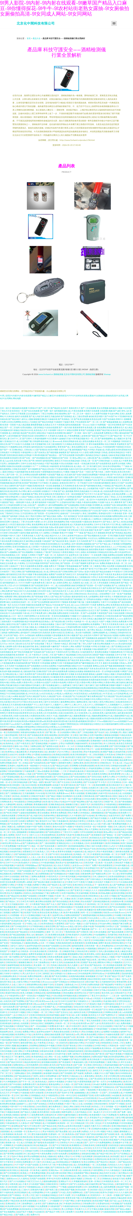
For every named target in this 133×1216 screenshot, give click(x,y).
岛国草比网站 (87, 934)
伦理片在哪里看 (13, 569)
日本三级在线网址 (18, 948)
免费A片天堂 (53, 1090)
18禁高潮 (13, 1184)
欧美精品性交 (119, 452)
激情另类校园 (41, 1067)
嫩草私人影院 (25, 1056)
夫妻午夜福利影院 (84, 1201)
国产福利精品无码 (23, 854)
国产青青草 (14, 1043)
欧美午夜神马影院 (86, 970)
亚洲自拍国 (39, 1137)
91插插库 (58, 422)
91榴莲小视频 (69, 472)
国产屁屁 (92, 436)
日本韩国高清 (124, 799)
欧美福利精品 (38, 1056)
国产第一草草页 (118, 1137)
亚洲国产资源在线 (123, 937)
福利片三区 (124, 1189)
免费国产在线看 (55, 574)
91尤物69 (101, 527)
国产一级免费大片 (40, 505)
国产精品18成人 (7, 1214)
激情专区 (36, 1054)
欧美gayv (99, 447)
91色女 (74, 1023)
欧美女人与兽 (34, 1101)
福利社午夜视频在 (57, 1081)
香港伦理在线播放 (25, 840)
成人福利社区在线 (78, 1012)
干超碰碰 (15, 879)
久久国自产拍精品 (26, 497)
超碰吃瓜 (4, 524)
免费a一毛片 (62, 516)
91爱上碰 (106, 824)
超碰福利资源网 (75, 1187)
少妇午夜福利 (6, 1090)
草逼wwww (60, 627)
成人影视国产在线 (108, 505)
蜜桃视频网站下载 (70, 860)
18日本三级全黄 (15, 643)
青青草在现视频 (65, 851)
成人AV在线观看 (77, 657)
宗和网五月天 (74, 519)
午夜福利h (42, 868)
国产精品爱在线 (124, 896)
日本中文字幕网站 (21, 1109)
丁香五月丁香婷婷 (52, 643)
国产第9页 (89, 569)
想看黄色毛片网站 (8, 990)
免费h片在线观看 (50, 760)
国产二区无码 (110, 649)
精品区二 (114, 1162)
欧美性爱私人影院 (93, 954)
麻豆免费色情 (55, 1106)
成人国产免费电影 (118, 885)
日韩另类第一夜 (92, 946)
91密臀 (51, 1026)
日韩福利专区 (123, 632)
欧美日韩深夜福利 (78, 754)
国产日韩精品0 (61, 982)
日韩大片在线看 (25, 499)
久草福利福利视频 (110, 1065)
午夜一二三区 (126, 840)
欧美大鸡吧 (50, 627)
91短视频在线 (21, 666)
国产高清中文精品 (82, 760)
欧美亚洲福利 (21, 1192)
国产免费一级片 (47, 411)
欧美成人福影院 (41, 1170)
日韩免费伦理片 (89, 1203)
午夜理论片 (37, 655)
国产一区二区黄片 (114, 560)
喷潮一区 (126, 560)
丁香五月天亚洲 (107, 624)
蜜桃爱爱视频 (36, 424)
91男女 (25, 461)
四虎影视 (36, 485)
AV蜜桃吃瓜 (99, 616)
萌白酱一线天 (6, 605)
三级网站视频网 (98, 632)
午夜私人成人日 (33, 923)
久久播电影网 (9, 804)
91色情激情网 (109, 447)
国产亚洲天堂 (77, 890)
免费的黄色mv (19, 1065)
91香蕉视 (61, 424)
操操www (71, 973)
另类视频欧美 (25, 585)
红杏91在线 (70, 1128)
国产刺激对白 (111, 668)
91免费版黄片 (113, 1115)
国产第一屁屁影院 (42, 1117)
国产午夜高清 (106, 574)
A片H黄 (31, 1040)
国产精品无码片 (103, 1137)
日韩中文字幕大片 (125, 788)
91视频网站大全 (62, 890)
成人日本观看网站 (15, 1140)
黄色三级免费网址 (90, 513)
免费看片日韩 (56, 663)
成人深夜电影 (14, 433)
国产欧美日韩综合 (72, 738)
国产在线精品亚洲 (36, 735)
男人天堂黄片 (6, 796)
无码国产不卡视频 (116, 1104)
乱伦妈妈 (125, 1159)
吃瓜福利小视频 (61, 477)
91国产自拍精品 (39, 1104)
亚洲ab (79, 488)
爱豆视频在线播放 (19, 954)
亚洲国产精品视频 (66, 790)
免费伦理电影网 (35, 976)
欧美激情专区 (102, 907)
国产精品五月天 (90, 533)
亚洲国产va (125, 779)
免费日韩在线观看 (11, 1137)
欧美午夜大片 (36, 1048)
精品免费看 (121, 494)
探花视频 (62, 954)
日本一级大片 (6, 408)
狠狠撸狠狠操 (124, 804)
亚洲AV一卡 (88, 555)
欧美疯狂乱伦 (96, 837)
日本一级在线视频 (73, 494)
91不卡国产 (20, 1164)
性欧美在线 (124, 934)
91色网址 (19, 1145)
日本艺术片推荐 (27, 901)
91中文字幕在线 (33, 477)
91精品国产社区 (35, 599)
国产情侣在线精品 (61, 901)
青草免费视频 (27, 757)
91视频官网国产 (112, 549)
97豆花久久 (56, 1087)
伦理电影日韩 (48, 898)
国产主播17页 (6, 807)
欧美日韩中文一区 (72, 483)
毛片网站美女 (74, 652)
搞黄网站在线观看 (115, 555)
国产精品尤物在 (50, 516)
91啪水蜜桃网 (98, 649)
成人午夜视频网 (49, 1123)
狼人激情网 (7, 646)
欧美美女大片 (95, 1015)
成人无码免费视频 (82, 1164)
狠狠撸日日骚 (72, 804)
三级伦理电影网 (10, 735)
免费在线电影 (94, 984)
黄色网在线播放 (101, 652)
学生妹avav (79, 535)
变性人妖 (125, 411)
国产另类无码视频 (118, 746)
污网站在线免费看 (101, 746)
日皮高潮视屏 (87, 1156)
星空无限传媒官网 (56, 729)
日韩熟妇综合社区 (77, 982)
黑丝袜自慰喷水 (81, 610)
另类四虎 (125, 441)
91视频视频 (91, 948)
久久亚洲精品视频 (32, 915)
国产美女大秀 (32, 1001)
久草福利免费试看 (73, 627)
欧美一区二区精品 (21, 763)
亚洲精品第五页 (19, 541)
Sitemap (107, 374)
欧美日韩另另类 (102, 765)
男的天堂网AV (36, 516)
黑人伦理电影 (112, 1037)
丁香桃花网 (37, 1098)
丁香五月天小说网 (70, 832)
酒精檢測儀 (58, 374)
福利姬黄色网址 (90, 497)
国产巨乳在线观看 (67, 455)
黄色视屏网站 (37, 524)
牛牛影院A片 (117, 571)
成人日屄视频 (27, 1142)
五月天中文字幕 (100, 1148)
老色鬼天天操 (118, 1178)
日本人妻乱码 (119, 826)
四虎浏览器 (114, 1145)
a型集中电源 (88, 926)
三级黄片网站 (112, 1062)
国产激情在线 (68, 1034)
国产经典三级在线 (83, 1084)
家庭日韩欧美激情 (123, 1020)
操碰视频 (56, 485)
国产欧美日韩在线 (119, 530)
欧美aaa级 (55, 1117)
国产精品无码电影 (46, 422)
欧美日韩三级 (41, 970)
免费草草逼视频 (36, 954)
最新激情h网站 (24, 596)
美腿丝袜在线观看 (34, 605)
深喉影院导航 (69, 951)
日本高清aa (88, 885)
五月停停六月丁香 (48, 1164)
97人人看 (33, 660)
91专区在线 (84, 530)
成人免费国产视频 (66, 1056)
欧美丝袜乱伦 (103, 1206)
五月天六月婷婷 (22, 959)
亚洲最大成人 (83, 1079)
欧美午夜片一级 (64, 799)
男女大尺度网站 (92, 829)
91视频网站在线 (15, 447)
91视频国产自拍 (90, 480)
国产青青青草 (34, 663)
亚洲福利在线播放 (100, 1128)
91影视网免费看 (113, 973)
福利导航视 (122, 1048)
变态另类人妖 (107, 993)
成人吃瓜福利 (66, 474)
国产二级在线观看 (47, 843)
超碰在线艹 (65, 513)
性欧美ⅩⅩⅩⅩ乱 (27, 430)
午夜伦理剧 (102, 1090)
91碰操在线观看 (113, 1034)
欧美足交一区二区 (102, 441)
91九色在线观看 (15, 613)
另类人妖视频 (18, 580)
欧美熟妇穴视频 (31, 580)
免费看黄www (63, 793)
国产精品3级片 (14, 419)
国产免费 (64, 1020)
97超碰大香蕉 (68, 422)
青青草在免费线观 (59, 812)
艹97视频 (62, 1187)
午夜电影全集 (104, 474)
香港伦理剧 (119, 491)
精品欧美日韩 (30, 1145)
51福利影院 (122, 641)
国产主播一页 (80, 1065)
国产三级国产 (105, 530)
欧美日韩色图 (13, 785)
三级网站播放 (19, 1073)
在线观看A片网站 (68, 732)
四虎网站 (34, 1045)
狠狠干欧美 (94, 530)
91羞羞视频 (25, 494)
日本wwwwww (47, 982)
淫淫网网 (96, 505)
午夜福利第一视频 (104, 826)
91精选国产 (47, 541)
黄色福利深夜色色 (102, 1156)
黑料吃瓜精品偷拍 (81, 491)
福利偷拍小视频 (115, 408)
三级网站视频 (40, 824)
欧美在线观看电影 (117, 876)
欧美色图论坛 (57, 472)
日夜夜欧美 (15, 508)
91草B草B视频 (38, 455)
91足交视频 (114, 1128)
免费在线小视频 (47, 477)
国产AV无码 (115, 474)
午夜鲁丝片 (60, 968)
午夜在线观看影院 (105, 865)
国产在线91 (103, 510)
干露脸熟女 (100, 657)
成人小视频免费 (12, 979)
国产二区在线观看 (88, 408)
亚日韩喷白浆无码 (48, 1065)
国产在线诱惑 (108, 618)
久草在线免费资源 (47, 835)
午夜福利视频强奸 (15, 771)
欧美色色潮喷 (91, 1034)
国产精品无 (120, 749)
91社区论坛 (93, 538)
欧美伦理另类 (99, 668)
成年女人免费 (78, 1090)
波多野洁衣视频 (118, 463)
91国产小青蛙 (105, 488)
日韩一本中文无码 (68, 1095)
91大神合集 (95, 491)
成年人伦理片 (63, 638)
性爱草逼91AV (93, 563)
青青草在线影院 (62, 998)
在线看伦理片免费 (69, 970)
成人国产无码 (65, 885)
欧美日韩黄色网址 (35, 790)
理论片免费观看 (67, 743)
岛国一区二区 (50, 555)
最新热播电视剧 (50, 1181)
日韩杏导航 (87, 1167)
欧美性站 (77, 1203)
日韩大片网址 (108, 1020)
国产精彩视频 (52, 452)
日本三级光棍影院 (54, 444)
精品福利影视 (65, 868)
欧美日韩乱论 (13, 1170)
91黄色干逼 (71, 1081)
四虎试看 (17, 461)
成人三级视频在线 (82, 577)
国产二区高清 (118, 607)
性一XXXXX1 (32, 1148)
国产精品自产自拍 (88, 849)
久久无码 (24, 649)
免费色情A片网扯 (91, 957)
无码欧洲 (21, 815)
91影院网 (42, 957)
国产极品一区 (95, 860)
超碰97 (67, 957)
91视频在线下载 (50, 1070)
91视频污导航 (108, 599)
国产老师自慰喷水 (53, 832)
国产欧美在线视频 (81, 419)
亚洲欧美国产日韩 (44, 671)
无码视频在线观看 (64, 1098)
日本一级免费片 (115, 948)
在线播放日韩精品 (49, 1195)
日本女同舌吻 (89, 790)
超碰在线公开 (88, 616)
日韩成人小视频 (108, 957)
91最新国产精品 (7, 502)
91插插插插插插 (109, 1212)
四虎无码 (64, 1043)
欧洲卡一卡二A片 (67, 746)
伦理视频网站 (126, 544)
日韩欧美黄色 (47, 1101)
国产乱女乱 (66, 605)
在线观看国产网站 (81, 1173)
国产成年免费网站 (119, 488)
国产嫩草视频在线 (86, 663)
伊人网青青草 (116, 502)
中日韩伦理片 (76, 1026)
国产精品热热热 (46, 865)
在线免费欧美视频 (104, 427)
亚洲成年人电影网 (15, 765)
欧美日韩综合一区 (108, 1048)
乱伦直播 (78, 796)
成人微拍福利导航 (28, 671)
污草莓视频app (31, 865)
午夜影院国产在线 (104, 613)
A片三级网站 (44, 533)
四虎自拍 (5, 998)
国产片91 (40, 508)
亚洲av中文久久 (34, 1131)
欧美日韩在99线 (83, 749)
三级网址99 (64, 1184)
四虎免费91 (80, 455)
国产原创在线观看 (95, 1134)
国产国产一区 (6, 449)
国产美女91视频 (11, 660)
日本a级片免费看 (99, 1084)
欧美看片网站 (66, 1173)
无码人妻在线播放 (106, 951)
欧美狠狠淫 (97, 835)
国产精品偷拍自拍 (23, 1076)
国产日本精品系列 (19, 926)
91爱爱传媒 (77, 799)
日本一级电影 (22, 555)
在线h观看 (55, 1112)
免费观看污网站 (11, 596)
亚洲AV (105, 1167)
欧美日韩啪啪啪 (113, 843)
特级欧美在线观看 (14, 466)
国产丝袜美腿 (119, 729)
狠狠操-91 (123, 549)
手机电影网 (99, 926)
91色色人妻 (29, 502)
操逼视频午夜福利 (51, 1073)
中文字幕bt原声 (101, 569)
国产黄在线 (71, 1045)
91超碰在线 (78, 851)
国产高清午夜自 (18, 1148)
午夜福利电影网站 (49, 1140)
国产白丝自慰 (34, 779)
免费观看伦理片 (30, 1084)
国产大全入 (52, 904)
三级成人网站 (68, 1106)
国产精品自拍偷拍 (103, 571)
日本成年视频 (120, 865)
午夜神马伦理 (62, 652)
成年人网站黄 (125, 1037)
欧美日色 (117, 1018)
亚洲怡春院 (10, 1203)
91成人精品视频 (23, 424)
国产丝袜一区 (66, 458)
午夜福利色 (90, 1137)
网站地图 (17, 398)
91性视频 (115, 1203)
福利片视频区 (77, 1178)
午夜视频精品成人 (34, 1187)
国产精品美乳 (117, 485)
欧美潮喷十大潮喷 (116, 1148)
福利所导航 (99, 641)
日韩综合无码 (72, 779)
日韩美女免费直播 (118, 621)
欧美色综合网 (95, 419)
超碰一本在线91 (56, 1079)
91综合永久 (46, 765)
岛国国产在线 (87, 627)
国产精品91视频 (9, 618)
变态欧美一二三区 (38, 879)
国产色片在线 (61, 921)
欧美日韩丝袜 (21, 779)
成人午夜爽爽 (126, 1092)
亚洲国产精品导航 (102, 430)
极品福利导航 (28, 646)
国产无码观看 (66, 1073)
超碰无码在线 (48, 599)
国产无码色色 (54, 552)
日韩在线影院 (104, 898)
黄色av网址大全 (79, 458)
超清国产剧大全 (19, 477)
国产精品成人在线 (108, 494)
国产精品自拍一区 (98, 965)
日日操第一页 (42, 480)
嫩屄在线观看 (115, 857)
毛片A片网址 (64, 752)
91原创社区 (45, 546)
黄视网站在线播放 (80, 510)
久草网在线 (44, 466)
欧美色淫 (114, 430)
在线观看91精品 (125, 668)
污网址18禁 (110, 660)
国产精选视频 (13, 829)
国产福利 (37, 1142)
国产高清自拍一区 (48, 607)
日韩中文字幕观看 (18, 413)
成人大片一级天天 (16, 616)
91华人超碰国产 (52, 1192)
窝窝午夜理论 (105, 596)
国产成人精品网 (20, 1159)
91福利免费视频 (64, 666)
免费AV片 (34, 1214)
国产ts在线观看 (89, 613)
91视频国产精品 (44, 995)
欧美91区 (44, 860)
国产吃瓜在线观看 (117, 907)
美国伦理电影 (38, 788)
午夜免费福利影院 (68, 1048)
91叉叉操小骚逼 (27, 627)
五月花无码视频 (33, 563)
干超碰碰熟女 (68, 774)
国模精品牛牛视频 (47, 1045)
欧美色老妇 (10, 932)
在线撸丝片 (46, 491)
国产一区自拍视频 (38, 1026)
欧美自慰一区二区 (23, 1134)
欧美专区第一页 (7, 1095)
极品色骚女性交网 (110, 954)
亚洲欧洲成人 (18, 449)
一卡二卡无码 (83, 937)
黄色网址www (40, 1029)
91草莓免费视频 (31, 1051)
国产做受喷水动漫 (50, 746)
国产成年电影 (22, 1007)
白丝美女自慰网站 (49, 666)
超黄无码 (128, 618)
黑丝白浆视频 (44, 738)
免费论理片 (55, 893)
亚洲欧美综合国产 (83, 835)
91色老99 (69, 835)
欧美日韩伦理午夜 (31, 657)
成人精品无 (93, 621)
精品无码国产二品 (8, 1015)
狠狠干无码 (48, 984)
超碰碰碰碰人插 (82, 1092)
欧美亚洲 (127, 1095)
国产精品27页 (114, 976)
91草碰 (54, 491)
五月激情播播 (28, 793)
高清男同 (28, 674)
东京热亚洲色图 (81, 674)
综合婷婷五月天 (115, 990)
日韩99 (61, 779)
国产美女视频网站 (26, 552)
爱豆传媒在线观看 (40, 1134)
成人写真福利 (75, 524)
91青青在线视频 (16, 1067)
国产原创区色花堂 (26, 436)
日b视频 (84, 519)
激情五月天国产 (118, 483)
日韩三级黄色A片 (59, 497)
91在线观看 (87, 666)
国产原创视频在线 (40, 458)
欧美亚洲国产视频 (101, 1201)
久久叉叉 (8, 580)
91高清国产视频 (37, 1184)
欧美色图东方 (36, 768)
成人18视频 (39, 627)
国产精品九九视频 (29, 1112)
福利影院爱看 (78, 946)
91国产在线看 (32, 1164)
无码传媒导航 (82, 574)
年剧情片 (43, 940)
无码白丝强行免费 (36, 618)
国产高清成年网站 (28, 957)
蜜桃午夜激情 (112, 527)
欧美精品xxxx (61, 910)
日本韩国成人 (85, 812)
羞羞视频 (5, 1131)
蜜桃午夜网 (25, 569)
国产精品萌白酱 (58, 621)
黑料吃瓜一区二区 (21, 1020)
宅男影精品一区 (73, 968)
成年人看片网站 (31, 1018)
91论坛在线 (93, 918)
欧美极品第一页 (44, 1145)
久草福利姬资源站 (36, 752)
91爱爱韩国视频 (85, 1081)
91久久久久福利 (122, 1192)
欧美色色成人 (42, 1081)
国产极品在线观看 (116, 932)
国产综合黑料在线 (109, 868)
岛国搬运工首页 (70, 558)
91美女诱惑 (57, 995)
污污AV (29, 1117)
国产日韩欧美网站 (66, 571)
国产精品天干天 (103, 436)
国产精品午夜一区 (118, 436)
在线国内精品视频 (77, 976)
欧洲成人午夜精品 (103, 485)
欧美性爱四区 (44, 1112)
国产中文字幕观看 (112, 1120)
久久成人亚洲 (73, 591)
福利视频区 (55, 837)
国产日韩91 (27, 438)
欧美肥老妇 (115, 605)
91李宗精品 (69, 610)
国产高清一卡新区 (83, 472)
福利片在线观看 (21, 416)
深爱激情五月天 (29, 851)
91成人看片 (46, 915)
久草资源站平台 (95, 1117)
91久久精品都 (77, 1142)
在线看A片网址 (25, 754)
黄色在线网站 (102, 799)
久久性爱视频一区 (15, 915)
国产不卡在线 (14, 444)
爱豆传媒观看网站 (96, 444)
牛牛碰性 (15, 1092)
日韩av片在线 (82, 1140)
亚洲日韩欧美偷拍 (119, 1126)
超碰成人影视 (58, 483)
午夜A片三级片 (14, 535)
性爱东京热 (21, 519)
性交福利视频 (83, 893)
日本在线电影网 (84, 973)
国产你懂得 (125, 987)
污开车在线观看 (86, 832)
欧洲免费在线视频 (8, 1104)
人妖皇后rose (77, 865)
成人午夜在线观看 (76, 411)
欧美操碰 (77, 630)
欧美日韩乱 (55, 563)
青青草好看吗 (118, 943)
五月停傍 (83, 984)
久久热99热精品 (80, 1112)
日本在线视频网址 (47, 1151)
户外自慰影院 (80, 422)
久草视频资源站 (117, 458)
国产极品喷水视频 (111, 837)
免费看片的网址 (73, 840)
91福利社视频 (24, 533)
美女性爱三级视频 (25, 810)
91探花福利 (5, 954)
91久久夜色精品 (112, 1170)
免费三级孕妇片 (74, 1054)
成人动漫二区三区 (88, 582)
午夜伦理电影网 (11, 497)
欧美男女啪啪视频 (29, 1201)
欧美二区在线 (15, 1031)
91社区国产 (128, 408)
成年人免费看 (89, 921)
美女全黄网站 (89, 1162)
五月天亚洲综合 (115, 782)
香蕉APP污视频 (66, 533)
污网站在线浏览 (31, 740)
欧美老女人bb (30, 480)
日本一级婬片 (85, 413)
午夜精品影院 (126, 1128)
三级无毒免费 (114, 610)
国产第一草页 (23, 760)
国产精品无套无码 (120, 588)
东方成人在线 (26, 505)
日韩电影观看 (6, 1065)
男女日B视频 (87, 1031)
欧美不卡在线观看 (59, 1040)
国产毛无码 (88, 757)
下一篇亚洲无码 (101, 885)
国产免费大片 (60, 655)
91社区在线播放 (67, 749)
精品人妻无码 (75, 926)
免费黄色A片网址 (111, 433)
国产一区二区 (73, 413)
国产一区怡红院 (28, 995)
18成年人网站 (24, 488)
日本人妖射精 (68, 535)
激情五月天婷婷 (68, 1117)
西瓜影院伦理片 (109, 1023)
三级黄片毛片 (85, 804)
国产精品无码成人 (107, 1184)
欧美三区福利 (78, 898)
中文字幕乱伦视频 (96, 1209)
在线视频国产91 (119, 790)
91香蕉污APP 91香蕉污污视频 (79, 882)
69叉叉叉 (98, 663)
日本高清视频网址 (37, 932)
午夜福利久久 (83, 1001)
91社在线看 (31, 610)
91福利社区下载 (8, 1198)
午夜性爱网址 (98, 1170)
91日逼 (78, 649)
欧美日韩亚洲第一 (116, 929)
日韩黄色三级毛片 (95, 821)
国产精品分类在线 (46, 469)
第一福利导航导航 (125, 995)
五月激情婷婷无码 (51, 749)
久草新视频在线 (81, 549)
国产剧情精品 (66, 416)
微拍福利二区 (42, 934)
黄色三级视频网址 (47, 1023)
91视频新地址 (69, 649)
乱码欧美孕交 (54, 513)
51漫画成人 (15, 521)
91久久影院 (84, 452)
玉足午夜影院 (48, 871)
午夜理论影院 (49, 768)
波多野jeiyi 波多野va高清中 (63, 990)
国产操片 (24, 1126)
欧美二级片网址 (88, 630)
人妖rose (66, 979)
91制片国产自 (119, 1026)
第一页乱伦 (105, 871)
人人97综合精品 (120, 546)
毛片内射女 (28, 594)
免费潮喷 (42, 474)
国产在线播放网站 (72, 505)
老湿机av (9, 1120)
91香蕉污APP (34, 607)
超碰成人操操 (107, 455)
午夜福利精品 (111, 804)
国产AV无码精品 (10, 788)
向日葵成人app (49, 1162)
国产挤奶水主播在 (66, 904)
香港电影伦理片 (105, 513)
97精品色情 (14, 1201)
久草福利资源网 (13, 505)
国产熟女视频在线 (92, 535)
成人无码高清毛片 (23, 538)
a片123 (15, 585)
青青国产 (113, 799)
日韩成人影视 (107, 452)
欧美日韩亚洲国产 (112, 1140)
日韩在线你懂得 (100, 1104)
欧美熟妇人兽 (57, 912)
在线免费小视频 (100, 555)
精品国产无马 (101, 1009)
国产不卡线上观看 (17, 749)
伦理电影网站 (55, 860)
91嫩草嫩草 (99, 738)
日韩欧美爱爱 (95, 508)
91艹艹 (36, 466)
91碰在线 (51, 433)
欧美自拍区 (27, 1059)
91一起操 (95, 749)
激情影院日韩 (51, 618)
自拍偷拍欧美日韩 (72, 962)
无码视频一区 (111, 1106)
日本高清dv (109, 754)
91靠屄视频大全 (72, 849)
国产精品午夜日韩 (104, 1153)
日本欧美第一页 (76, 613)
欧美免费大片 (124, 812)
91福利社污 (16, 973)
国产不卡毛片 (101, 782)
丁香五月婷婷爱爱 (93, 1020)
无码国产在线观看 (38, 1178)
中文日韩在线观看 (21, 768)
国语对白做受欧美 (104, 970)
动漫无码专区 (115, 815)
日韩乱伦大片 (23, 1015)
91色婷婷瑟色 (102, 499)
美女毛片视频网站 (15, 893)
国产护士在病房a (77, 1184)
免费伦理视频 (6, 763)
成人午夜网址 (20, 563)
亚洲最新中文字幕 (57, 757)
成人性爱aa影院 (109, 449)
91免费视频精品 (60, 660)
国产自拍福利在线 (38, 763)
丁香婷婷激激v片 (16, 943)
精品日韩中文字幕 (40, 1198)
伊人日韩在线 (110, 743)
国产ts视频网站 (11, 552)
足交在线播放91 (33, 413)
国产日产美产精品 (100, 544)
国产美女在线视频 (105, 480)
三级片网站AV (123, 1173)
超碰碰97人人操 (24, 1104)
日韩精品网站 (54, 970)
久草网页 (32, 555)
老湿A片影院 (89, 571)
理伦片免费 (73, 812)
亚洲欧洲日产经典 (34, 890)
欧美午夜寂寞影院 (51, 524)
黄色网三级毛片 (41, 641)
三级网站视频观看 (45, 829)
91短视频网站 (84, 624)
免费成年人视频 (92, 1073)
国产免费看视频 (29, 571)
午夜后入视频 (112, 1131)
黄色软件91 (98, 521)
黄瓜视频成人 (18, 530)
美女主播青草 (10, 485)
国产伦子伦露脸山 (43, 1128)
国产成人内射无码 (36, 416)
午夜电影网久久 (27, 452)
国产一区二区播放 (63, 898)
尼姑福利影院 (127, 973)
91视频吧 (122, 1106)
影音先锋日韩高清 (112, 1079)
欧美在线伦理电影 (15, 740)
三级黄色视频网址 (92, 602)
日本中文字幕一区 (122, 655)
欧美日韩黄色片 (43, 610)
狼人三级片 (19, 674)
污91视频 (27, 885)
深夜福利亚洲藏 (88, 1153)
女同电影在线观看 (112, 671)
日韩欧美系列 (51, 1184)
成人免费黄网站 (101, 1109)
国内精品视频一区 (63, 829)
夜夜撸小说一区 (12, 1142)
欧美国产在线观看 (51, 946)
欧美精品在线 (68, 810)
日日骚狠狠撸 (96, 912)
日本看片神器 (100, 1045)
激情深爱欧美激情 (96, 549)
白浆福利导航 (120, 752)
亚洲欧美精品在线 (57, 804)
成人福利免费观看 (108, 1187)
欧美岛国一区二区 (119, 563)
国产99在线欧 (15, 1084)
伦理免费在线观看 (86, 765)
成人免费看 (127, 1018)
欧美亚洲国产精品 (83, 959)
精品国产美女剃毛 (28, 433)
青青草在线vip (98, 973)
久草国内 (111, 1045)
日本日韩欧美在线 (14, 641)
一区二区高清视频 (99, 1164)
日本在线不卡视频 (102, 882)
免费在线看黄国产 (73, 915)
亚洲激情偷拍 (119, 970)
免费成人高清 (32, 940)
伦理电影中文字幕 (115, 849)
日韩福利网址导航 (20, 599)
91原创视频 (56, 635)
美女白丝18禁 (114, 627)
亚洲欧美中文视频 (66, 674)
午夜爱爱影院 (101, 1067)
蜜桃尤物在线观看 (53, 1034)
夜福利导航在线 (12, 993)
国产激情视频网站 (105, 438)
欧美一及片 (15, 638)
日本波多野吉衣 (124, 552)
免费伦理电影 (124, 527)
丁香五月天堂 (6, 411)
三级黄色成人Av (70, 984)
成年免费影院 (39, 1120)
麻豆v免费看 (9, 835)
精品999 (95, 871)
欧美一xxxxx (89, 447)
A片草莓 (76, 1156)
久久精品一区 (68, 1084)
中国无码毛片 (53, 876)
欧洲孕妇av (10, 752)
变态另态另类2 (57, 610)
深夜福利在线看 (47, 1051)
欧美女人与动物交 (30, 422)
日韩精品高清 (103, 552)
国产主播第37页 (23, 624)
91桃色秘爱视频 (65, 1007)
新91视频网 (33, 469)
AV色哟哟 (107, 541)
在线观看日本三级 (22, 1153)
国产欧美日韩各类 (65, 1065)
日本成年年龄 (60, 1054)
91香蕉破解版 (113, 1007)
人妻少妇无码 (119, 821)
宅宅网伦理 (29, 970)
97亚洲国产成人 (50, 1007)
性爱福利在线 (104, 1203)
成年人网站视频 (50, 613)
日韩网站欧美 (6, 801)
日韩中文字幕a (100, 990)
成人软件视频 (60, 530)
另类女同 (47, 818)
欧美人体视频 (27, 993)
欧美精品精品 (63, 1162)
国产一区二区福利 (12, 427)
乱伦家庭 (60, 436)
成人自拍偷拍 (47, 1054)
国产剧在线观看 (69, 818)
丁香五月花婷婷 (31, 887)
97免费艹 (40, 555)
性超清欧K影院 (110, 1001)
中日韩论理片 (36, 1126)
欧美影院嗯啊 (100, 785)
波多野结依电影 (125, 430)
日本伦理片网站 (122, 946)
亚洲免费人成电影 (25, 882)
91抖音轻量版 (126, 1123)
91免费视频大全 (83, 1195)
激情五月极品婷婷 (52, 416)
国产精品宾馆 (13, 896)
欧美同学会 (39, 1034)
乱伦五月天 (5, 1092)
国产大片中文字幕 (28, 508)
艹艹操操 (125, 466)
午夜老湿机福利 (92, 771)
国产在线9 (77, 474)
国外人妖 (11, 760)
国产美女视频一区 (36, 1159)
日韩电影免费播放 (84, 746)
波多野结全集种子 (45, 1031)
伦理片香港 (17, 646)
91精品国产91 (53, 502)
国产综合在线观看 (32, 411)
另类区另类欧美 (41, 544)
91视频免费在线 (116, 652)
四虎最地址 (124, 1070)
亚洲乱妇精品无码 (28, 1009)
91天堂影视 (43, 638)
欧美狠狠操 (8, 1134)
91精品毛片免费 (111, 1070)
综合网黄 (111, 566)
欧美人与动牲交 (90, 1176)
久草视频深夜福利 (119, 596)
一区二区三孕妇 (46, 1012)
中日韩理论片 (123, 776)
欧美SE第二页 (17, 594)
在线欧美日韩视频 (118, 1029)
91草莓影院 (15, 452)
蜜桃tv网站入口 (23, 549)
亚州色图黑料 (33, 1065)
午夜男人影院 (38, 1076)
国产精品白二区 (12, 901)
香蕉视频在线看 (41, 804)
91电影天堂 (56, 979)
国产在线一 (27, 458)
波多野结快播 (23, 818)
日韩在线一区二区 (92, 1178)
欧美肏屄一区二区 (26, 602)
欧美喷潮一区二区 (23, 655)
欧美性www (44, 1001)
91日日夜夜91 (53, 438)
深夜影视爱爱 (102, 1145)
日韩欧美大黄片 (83, 1120)
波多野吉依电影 (90, 469)
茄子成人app (115, 1201)
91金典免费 (35, 582)
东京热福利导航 (96, 743)
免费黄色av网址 (103, 605)
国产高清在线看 (48, 846)
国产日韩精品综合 (61, 776)
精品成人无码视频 (103, 630)
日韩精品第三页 (82, 1123)
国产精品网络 (34, 649)
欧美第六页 (96, 1189)
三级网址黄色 (78, 763)
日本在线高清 (83, 824)
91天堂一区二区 (93, 607)
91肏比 (123, 627)
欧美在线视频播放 (62, 616)
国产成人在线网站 (102, 458)
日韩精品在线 (40, 993)
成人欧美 (116, 1101)
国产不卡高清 (20, 527)
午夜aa (88, 998)
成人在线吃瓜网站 (60, 582)
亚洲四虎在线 (88, 1054)
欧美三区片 (110, 904)
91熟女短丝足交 (105, 1018)
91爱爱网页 (60, 923)
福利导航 (34, 533)
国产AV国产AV (110, 416)
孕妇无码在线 (46, 649)
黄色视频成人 (119, 757)
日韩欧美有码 (89, 1145)
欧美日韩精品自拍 (112, 1151)
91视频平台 (14, 951)
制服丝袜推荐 (81, 743)
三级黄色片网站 (99, 566)
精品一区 (36, 846)
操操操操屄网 (6, 898)
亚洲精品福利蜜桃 (36, 832)
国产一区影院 (82, 788)
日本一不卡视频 (47, 943)
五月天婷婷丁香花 (110, 1189)
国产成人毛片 (85, 987)
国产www (53, 638)
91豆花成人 (19, 588)
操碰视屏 (62, 452)
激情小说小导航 (21, 746)
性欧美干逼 (18, 1128)
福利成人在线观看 (21, 1023)
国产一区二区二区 (94, 422)
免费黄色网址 (14, 632)
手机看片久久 (81, 1209)
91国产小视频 (105, 621)
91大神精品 (67, 444)
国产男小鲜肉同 (35, 461)
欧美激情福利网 (21, 663)
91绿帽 (97, 757)
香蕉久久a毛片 (109, 846)
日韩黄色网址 (58, 580)
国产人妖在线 (127, 1034)
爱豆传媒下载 (75, 643)
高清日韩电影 (75, 638)
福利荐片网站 (11, 1101)
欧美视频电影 (53, 668)
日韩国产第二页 (110, 801)
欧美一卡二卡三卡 (123, 1181)
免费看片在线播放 (111, 1031)
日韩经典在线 (89, 796)
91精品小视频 (109, 674)
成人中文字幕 (44, 979)
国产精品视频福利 (52, 774)
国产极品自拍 (106, 635)
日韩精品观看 (126, 499)
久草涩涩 (12, 524)
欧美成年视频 (6, 671)
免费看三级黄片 (78, 1101)
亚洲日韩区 (77, 885)
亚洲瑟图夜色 (74, 1153)
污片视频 (94, 1087)
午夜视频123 (125, 569)
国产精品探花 (22, 932)
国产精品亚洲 (58, 541)
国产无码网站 (102, 610)
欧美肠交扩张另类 (76, 516)
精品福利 (82, 607)
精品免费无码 (126, 760)
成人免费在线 (124, 524)
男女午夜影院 (49, 1131)
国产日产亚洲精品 (82, 477)
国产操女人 (108, 521)
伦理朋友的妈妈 (84, 558)
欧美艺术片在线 (35, 1070)
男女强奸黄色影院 (28, 829)
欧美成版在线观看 (17, 937)
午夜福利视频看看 (64, 1151)
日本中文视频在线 (86, 591)
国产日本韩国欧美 (11, 1173)
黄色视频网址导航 (61, 521)
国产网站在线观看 (49, 779)
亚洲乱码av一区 (56, 1170)
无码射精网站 (12, 488)
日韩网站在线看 (111, 1012)
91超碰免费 (29, 771)
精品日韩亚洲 (94, 979)
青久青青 (34, 624)
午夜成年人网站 (68, 646)
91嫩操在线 (79, 948)
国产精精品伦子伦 (32, 968)
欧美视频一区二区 (110, 854)
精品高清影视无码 (32, 1062)
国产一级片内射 (65, 427)
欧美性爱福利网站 (117, 1056)
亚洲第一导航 (47, 921)
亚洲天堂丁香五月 (119, 541)
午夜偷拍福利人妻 (80, 1062)
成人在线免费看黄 (63, 585)
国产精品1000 (16, 591)
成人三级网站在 (95, 519)
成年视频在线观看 (44, 776)
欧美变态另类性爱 (124, 743)
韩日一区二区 (91, 438)
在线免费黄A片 (40, 436)
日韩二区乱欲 (110, 788)
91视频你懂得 (59, 508)
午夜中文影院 (94, 993)
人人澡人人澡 (35, 857)
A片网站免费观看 (11, 1009)
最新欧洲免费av (32, 943)
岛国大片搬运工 (108, 979)
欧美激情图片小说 (98, 1115)
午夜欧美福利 (89, 857)
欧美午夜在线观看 (72, 912)
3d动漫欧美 (117, 1095)
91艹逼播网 (115, 1109)
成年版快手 (25, 632)
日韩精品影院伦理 (57, 1198)
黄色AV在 (57, 826)
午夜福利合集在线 (76, 771)
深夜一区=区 (5, 782)
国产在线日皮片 (49, 652)
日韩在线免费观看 (110, 1051)
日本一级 (115, 594)
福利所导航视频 (67, 569)
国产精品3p (47, 605)
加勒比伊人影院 (54, 810)
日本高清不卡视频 (17, 1012)
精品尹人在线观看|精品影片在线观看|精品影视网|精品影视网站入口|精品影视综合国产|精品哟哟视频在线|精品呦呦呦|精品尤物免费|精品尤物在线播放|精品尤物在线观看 (66, 688)
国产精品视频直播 (8, 907)
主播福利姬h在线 (109, 519)
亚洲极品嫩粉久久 (54, 1120)
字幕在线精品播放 (40, 574)
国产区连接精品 (92, 1040)
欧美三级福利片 (90, 1026)
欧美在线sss (78, 1148)
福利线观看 (77, 857)
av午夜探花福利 (121, 577)
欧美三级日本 (46, 582)
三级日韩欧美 (114, 569)
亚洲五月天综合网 (55, 929)
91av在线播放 (32, 527)
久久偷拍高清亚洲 (122, 538)
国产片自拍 (93, 510)
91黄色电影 (117, 513)
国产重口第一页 (53, 732)
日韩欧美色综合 (80, 594)
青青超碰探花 (82, 1070)
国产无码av (79, 571)
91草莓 (94, 646)
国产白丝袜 (124, 1065)
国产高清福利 (13, 824)
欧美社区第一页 (47, 616)
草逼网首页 (121, 444)
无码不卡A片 (21, 835)
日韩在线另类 (82, 951)
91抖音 (3, 849)
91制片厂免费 (90, 865)
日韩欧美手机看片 (38, 796)
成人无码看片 (34, 546)
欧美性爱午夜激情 (114, 738)
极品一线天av (122, 979)
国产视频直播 (84, 929)
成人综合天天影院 (62, 865)
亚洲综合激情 (105, 729)
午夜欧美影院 (7, 746)
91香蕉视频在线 (118, 898)
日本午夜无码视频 (68, 876)
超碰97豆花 (65, 1015)
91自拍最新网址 (50, 447)
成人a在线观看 (125, 1012)
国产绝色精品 (117, 533)
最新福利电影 (63, 815)
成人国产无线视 (79, 588)
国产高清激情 (64, 1062)
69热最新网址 (23, 618)
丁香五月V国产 (45, 580)
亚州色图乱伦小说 (52, 499)
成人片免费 (79, 569)
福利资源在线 (37, 447)
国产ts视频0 (67, 826)
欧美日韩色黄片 (95, 1059)
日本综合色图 (89, 799)
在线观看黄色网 (112, 657)
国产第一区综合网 (79, 918)
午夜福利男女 (14, 995)
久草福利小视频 (43, 1167)
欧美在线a (101, 849)
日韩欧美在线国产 (20, 469)
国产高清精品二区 (65, 419)
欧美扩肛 (25, 879)
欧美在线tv (125, 605)
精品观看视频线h (86, 1029)
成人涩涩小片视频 (108, 896)
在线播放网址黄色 (9, 976)
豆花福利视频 (70, 580)
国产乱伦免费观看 (42, 602)
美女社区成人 (93, 594)
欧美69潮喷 (53, 449)
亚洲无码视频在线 (20, 546)
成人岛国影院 (74, 582)
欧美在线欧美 (41, 951)
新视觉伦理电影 (77, 998)
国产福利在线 (72, 452)
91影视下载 (120, 1176)
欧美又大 (117, 480)
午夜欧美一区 (28, 849)
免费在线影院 (63, 613)
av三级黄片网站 (41, 757)
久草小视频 (100, 1131)
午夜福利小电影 (95, 1004)
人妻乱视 (90, 458)
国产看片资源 (97, 472)
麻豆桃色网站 (71, 668)
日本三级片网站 (22, 1095)
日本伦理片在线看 (17, 821)
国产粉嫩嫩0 (64, 1059)
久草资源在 (35, 569)
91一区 (85, 621)
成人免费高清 (97, 1120)
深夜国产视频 (98, 655)
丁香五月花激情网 (26, 566)
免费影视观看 (77, 480)
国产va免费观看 (67, 499)
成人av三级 (95, 824)
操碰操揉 (16, 671)
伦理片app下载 (65, 449)
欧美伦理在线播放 (76, 1040)
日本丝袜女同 (51, 1092)
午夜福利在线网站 (89, 502)
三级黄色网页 (68, 887)
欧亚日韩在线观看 (42, 837)
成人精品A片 (90, 851)
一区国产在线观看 (23, 871)
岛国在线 (23, 1101)
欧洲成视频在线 (123, 904)
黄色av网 (113, 552)
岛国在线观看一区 (86, 1009)
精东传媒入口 (46, 441)
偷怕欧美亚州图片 (96, 416)
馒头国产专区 (50, 782)
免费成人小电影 (25, 774)
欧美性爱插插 (122, 449)
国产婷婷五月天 (69, 574)
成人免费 (67, 546)
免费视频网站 (54, 630)
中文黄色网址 (108, 998)
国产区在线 (10, 1029)
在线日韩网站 (125, 879)
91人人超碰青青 (100, 627)
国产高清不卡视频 (24, 485)
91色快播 (97, 483)
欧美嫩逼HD (90, 910)
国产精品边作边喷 (60, 765)
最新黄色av (53, 641)
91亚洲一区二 (61, 896)
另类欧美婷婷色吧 (63, 943)
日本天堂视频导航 (38, 444)
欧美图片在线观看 (91, 411)
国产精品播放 (111, 812)
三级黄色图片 (6, 621)
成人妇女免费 (75, 1131)
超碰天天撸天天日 (93, 1126)
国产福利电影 (12, 516)
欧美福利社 (43, 1084)
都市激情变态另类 (14, 574)
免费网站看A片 (69, 937)
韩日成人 (74, 607)
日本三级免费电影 (25, 1203)
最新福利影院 (77, 596)
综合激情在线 (50, 790)
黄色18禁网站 (6, 546)
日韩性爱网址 (105, 558)
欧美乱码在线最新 (38, 807)
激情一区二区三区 (54, 932)
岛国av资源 (53, 527)
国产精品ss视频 (123, 1209)
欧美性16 (115, 508)
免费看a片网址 (28, 1031)
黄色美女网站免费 (55, 824)
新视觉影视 (64, 524)
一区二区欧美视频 (95, 754)
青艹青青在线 (27, 824)
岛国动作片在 (62, 555)
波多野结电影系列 (34, 946)
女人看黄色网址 (88, 1076)
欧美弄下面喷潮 (56, 1148)
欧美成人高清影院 (21, 796)
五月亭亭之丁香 (84, 1128)
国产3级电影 (22, 990)
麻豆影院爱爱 (48, 530)
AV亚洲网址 (114, 510)
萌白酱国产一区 (70, 433)
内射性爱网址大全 (32, 616)
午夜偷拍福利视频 (17, 940)
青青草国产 (45, 563)
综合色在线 (113, 793)
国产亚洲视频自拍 (58, 873)
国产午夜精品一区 (17, 1195)
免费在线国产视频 (100, 1056)
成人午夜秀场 (40, 1043)
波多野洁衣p (58, 915)
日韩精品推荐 (114, 582)
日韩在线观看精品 (8, 555)
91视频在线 (108, 1117)
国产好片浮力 (87, 494)
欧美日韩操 (75, 901)
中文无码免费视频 (111, 1123)
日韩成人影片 (24, 516)
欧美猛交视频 (119, 455)
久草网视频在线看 (38, 510)
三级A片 (58, 624)
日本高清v (18, 657)
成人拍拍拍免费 (107, 491)
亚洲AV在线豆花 (58, 632)
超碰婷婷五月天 (23, 1198)
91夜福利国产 (55, 1206)
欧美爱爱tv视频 (41, 566)
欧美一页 (100, 671)
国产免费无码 (108, 937)
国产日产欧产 (66, 879)
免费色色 (123, 1115)
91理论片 (94, 577)
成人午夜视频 (114, 544)
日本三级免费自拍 (42, 962)
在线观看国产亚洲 (85, 1095)
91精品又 (65, 643)
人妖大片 (34, 638)
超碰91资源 (64, 527)
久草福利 (51, 436)
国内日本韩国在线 (123, 1073)
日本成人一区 (53, 1043)
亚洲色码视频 (36, 818)
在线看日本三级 (96, 788)
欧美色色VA (48, 890)
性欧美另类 (29, 1067)
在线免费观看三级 (35, 948)
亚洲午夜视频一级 (38, 1020)
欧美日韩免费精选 (19, 987)
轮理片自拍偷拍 (83, 580)
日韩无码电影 (77, 1137)
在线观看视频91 (98, 843)
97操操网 (95, 1048)
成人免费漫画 (19, 826)
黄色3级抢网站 (60, 413)
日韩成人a (123, 663)
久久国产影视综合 (40, 449)
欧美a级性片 (24, 862)
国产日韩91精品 (93, 879)
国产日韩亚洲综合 (70, 624)
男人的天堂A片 (29, 973)
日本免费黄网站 (7, 1076)
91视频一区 (81, 1117)
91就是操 (119, 1040)
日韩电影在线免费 (118, 765)
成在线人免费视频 (25, 804)
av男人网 (79, 1034)
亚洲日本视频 (86, 505)
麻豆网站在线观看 (34, 541)
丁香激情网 (107, 757)
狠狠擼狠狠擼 (119, 666)
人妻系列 (125, 474)
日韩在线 (28, 449)
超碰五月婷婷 (58, 1128)
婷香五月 (83, 860)
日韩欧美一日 (96, 1092)
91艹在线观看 (9, 810)
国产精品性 (55, 408)
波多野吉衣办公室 (73, 729)
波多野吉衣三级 (75, 555)
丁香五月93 (95, 995)
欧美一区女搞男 (106, 862)
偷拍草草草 (55, 602)
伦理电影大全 (60, 973)
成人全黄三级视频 (80, 1015)
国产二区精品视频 (86, 732)
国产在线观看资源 (103, 463)
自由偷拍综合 (46, 754)
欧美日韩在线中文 (115, 785)
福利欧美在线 (70, 618)
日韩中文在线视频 (11, 876)
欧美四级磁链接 (18, 890)
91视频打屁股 (73, 873)
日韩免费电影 (14, 494)
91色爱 (93, 605)
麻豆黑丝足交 (95, 807)
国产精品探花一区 (38, 560)
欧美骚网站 (95, 624)
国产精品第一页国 (26, 544)
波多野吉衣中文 (16, 1151)
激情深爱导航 (27, 1043)
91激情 (7, 668)
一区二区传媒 (9, 840)
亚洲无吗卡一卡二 (99, 1195)
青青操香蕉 (106, 1043)
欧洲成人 (25, 1173)
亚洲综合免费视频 (70, 987)
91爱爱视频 (46, 472)
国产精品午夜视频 (114, 1054)
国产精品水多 (88, 641)
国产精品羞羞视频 (17, 934)
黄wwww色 (57, 441)
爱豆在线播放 (44, 812)
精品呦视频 (71, 655)
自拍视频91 (27, 466)
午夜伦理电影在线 (65, 1164)
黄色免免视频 (98, 779)
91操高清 (19, 865)
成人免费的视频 (124, 1023)
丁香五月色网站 (47, 413)
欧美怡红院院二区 (80, 444)
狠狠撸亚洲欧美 (40, 419)
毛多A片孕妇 (16, 1156)
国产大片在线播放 (17, 1181)
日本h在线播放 (100, 932)
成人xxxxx (75, 605)
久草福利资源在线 (9, 790)
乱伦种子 (64, 408)
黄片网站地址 (101, 815)
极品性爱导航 (16, 483)
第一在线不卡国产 (124, 1045)
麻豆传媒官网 (92, 1184)
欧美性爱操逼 (47, 923)
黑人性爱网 (73, 1029)
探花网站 (15, 1126)
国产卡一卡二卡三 (99, 929)
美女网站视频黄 (104, 643)
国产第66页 (35, 549)
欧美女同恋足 (106, 829)
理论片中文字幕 (77, 1020)
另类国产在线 (46, 549)
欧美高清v (70, 1134)
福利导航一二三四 (89, 968)
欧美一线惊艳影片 (32, 765)
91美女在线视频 (66, 463)
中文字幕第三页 (45, 483)
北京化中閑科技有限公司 (36, 23)
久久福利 (56, 569)
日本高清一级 (89, 826)
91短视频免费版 (23, 729)
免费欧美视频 (105, 563)
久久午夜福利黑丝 (54, 1037)
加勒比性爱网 (72, 430)
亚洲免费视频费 (45, 785)
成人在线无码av (44, 1009)
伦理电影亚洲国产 (75, 497)
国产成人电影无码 (94, 801)
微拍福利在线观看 (20, 408)
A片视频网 (85, 546)
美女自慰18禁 (53, 1173)
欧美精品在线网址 (105, 915)
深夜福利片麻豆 (38, 1189)
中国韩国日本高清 (123, 447)
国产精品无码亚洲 (98, 560)
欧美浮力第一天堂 (49, 1176)
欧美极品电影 (74, 461)
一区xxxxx (85, 424)
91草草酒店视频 (78, 438)
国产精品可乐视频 (99, 818)
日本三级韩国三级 (45, 973)
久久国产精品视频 (119, 871)
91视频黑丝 (117, 962)
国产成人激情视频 (65, 491)
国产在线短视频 (37, 643)
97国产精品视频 (51, 463)
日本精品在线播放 (46, 624)
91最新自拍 (87, 521)
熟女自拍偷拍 (58, 549)
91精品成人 (75, 1076)
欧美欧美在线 (27, 1137)
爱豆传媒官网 (47, 910)
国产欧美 (47, 497)
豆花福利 (58, 984)
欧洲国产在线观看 (100, 887)
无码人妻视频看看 (19, 832)
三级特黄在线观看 (122, 851)
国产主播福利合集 (30, 843)
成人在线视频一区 (18, 1131)
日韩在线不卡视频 (122, 862)
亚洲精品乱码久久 (64, 843)
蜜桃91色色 (76, 546)
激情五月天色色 (61, 461)
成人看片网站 (81, 810)
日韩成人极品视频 (94, 618)
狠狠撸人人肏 (91, 898)
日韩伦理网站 (78, 829)
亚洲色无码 (114, 840)
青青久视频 (69, 549)
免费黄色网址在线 (120, 516)
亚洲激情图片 (96, 740)
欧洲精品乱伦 (113, 987)
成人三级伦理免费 (80, 416)
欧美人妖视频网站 (91, 596)
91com (11, 588)
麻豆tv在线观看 (34, 491)
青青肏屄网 (121, 982)
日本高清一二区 (46, 887)
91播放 (62, 668)
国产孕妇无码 (116, 1167)
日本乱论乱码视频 (25, 1029)
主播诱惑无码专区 (39, 668)
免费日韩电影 (95, 452)
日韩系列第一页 (55, 951)
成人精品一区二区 (81, 466)
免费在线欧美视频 (104, 910)
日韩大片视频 (32, 1012)
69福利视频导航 (84, 876)
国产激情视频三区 (78, 599)
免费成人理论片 (64, 1156)
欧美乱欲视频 (127, 521)
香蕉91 (61, 1115)
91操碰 (103, 987)
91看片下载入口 (72, 1104)
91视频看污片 (57, 1201)
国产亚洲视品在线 (119, 646)
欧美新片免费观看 (19, 1040)
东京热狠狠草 (114, 499)
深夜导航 (25, 876)
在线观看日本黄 (118, 558)
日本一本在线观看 (54, 788)
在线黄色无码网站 (100, 774)
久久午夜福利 (76, 815)
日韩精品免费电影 (34, 801)
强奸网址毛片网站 (47, 799)
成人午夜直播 (118, 918)
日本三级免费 (88, 1067)
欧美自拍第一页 (83, 1189)
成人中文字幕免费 (35, 613)
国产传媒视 (79, 1073)
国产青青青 (38, 774)
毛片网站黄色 (8, 674)
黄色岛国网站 (77, 447)
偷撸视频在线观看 (110, 860)
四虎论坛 (28, 893)
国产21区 (57, 937)
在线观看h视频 (106, 411)
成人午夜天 (24, 1184)
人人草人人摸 (105, 918)
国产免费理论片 (109, 1015)
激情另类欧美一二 (41, 594)
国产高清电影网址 (79, 538)
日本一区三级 (113, 873)
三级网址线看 (35, 746)
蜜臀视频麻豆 (84, 818)
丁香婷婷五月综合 (12, 513)
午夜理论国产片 (23, 846)
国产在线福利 (36, 652)
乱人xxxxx (119, 618)
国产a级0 (117, 411)
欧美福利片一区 (51, 954)
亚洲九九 (98, 1031)
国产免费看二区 (85, 566)
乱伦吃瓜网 (65, 946)
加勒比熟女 (41, 433)
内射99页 (103, 793)
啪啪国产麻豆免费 (121, 923)
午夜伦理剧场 (28, 1106)
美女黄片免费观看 (83, 632)
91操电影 (78, 621)
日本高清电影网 (37, 488)
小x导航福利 (29, 635)
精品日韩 (120, 940)
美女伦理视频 (102, 408)
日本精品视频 (98, 940)
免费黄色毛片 (118, 427)
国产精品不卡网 (53, 1212)
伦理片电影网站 (96, 735)
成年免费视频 (52, 674)
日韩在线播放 (68, 993)
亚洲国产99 (5, 1126)
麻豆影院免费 (64, 641)
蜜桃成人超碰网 (95, 674)
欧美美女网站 (25, 788)
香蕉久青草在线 (94, 1065)
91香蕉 (19, 885)
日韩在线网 (13, 533)
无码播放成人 (45, 990)
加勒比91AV (76, 666)
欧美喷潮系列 (79, 943)
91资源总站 (65, 1137)
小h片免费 (101, 469)
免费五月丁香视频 (56, 566)
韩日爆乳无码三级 (97, 466)
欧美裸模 (59, 433)
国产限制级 (36, 1123)
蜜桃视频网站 (26, 558)
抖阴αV (101, 1034)
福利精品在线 (119, 829)
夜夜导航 (68, 1148)
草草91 (50, 1178)
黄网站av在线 (98, 666)
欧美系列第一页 (112, 779)
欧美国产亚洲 (30, 912)
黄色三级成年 (70, 541)
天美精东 (47, 826)
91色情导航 (35, 982)
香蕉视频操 (29, 1128)
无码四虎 (125, 480)
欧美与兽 (4, 1184)
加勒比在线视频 (116, 1009)
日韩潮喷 (35, 860)
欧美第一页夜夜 (9, 424)
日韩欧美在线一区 (65, 948)
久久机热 (114, 461)
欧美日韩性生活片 (94, 588)
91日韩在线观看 (123, 649)
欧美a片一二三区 (108, 995)
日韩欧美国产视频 (67, 1189)
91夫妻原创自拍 (75, 896)
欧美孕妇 (126, 1067)
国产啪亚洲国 (120, 599)
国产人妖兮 (96, 1023)
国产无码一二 (10, 549)
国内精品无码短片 (93, 455)
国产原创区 (81, 1134)
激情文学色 (11, 624)
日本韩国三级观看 (8, 818)
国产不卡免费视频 (125, 771)
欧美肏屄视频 (53, 1015)
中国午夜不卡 (15, 1106)
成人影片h (90, 499)
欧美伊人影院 (103, 497)
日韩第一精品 (110, 768)
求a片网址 (22, 491)
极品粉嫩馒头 (23, 1045)
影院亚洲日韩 (11, 1167)
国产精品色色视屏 (114, 469)
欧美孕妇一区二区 (40, 854)
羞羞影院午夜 (6, 1020)
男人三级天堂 (85, 940)
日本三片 (16, 757)
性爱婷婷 (28, 530)
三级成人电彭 (77, 957)
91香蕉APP (33, 408)
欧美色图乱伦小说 (56, 544)
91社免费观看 (42, 1206)
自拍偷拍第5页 (32, 937)
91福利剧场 (66, 480)
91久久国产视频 (107, 1073)
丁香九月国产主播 (89, 643)
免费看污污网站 (8, 885)
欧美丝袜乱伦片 (103, 921)
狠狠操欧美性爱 (104, 533)
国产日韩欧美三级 (85, 932)
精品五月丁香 (11, 1056)
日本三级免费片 (68, 1212)
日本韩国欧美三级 (30, 873)
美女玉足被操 (48, 857)
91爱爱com (38, 521)
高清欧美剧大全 (58, 882)
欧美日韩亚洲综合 (91, 896)
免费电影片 (84, 508)
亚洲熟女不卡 (64, 1181)
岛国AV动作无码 (76, 469)
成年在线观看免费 (60, 671)
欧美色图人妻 (90, 427)
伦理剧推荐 (100, 591)
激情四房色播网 (117, 1206)
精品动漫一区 (19, 923)
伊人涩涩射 (48, 521)
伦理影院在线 (100, 1159)
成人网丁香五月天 (57, 940)
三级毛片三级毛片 (17, 946)
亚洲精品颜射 (92, 793)
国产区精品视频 (7, 1026)
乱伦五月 (92, 610)
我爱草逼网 (66, 1112)
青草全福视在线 (45, 494)
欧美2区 (41, 732)
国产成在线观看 (124, 602)
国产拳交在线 (102, 857)
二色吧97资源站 (110, 472)
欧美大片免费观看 (38, 929)
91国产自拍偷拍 (109, 419)
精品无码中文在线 (108, 1173)
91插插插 (6, 594)
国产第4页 (100, 1054)
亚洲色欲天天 (10, 441)
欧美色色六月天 (41, 430)
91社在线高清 (97, 477)
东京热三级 (110, 940)
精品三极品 (53, 868)
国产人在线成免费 (95, 433)
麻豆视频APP (7, 1037)
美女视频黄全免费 (10, 544)
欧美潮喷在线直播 (57, 934)
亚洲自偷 (94, 893)
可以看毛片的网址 (38, 1090)
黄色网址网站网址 (30, 630)
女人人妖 (102, 810)
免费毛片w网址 (109, 776)
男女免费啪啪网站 (15, 1018)
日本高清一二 (44, 1201)
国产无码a (56, 818)
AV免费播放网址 (115, 1081)
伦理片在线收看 (37, 1092)
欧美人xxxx (26, 1120)
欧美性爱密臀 (115, 774)
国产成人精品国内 (32, 921)
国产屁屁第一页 (67, 563)
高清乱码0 (38, 497)
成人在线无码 (6, 1001)
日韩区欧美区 (11, 962)
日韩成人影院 (83, 1048)
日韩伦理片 (85, 605)
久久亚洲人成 (38, 499)
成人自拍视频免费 (81, 740)
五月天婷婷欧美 (67, 485)
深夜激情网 (86, 840)
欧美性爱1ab (84, 1023)
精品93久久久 (56, 535)
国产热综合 (25, 510)
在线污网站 (18, 1051)
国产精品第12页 (29, 577)
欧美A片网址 (60, 871)
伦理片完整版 (66, 510)
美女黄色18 (118, 574)
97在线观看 (79, 907)
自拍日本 (13, 754)
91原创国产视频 (53, 474)
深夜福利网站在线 (34, 984)
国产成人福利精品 (31, 918)
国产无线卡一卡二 (85, 785)
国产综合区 (100, 732)
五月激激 (13, 904)
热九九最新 (73, 965)
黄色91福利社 (98, 660)
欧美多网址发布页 (13, 1206)
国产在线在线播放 (78, 776)
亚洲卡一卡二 (49, 585)
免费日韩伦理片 (104, 1101)
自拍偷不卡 (57, 785)
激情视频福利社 (107, 749)
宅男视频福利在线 (95, 1012)
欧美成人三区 (44, 851)
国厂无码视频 (122, 926)
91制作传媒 (43, 527)
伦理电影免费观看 (79, 979)
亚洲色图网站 (55, 657)
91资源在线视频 (13, 558)
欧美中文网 (90, 907)
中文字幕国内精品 (36, 926)
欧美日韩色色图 (110, 740)
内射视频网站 (23, 1048)
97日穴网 (114, 524)
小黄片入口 (33, 835)
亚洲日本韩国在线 (38, 1015)
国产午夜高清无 (24, 743)
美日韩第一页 (83, 1037)
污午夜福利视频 (47, 862)
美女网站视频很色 (83, 1056)
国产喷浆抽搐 (37, 596)
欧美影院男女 (98, 804)
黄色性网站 (83, 1115)
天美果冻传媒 (27, 535)
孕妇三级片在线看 (94, 846)
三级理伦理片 (62, 846)
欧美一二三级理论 (108, 771)
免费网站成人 (78, 1192)
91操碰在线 (52, 419)
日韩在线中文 (121, 993)
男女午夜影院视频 (105, 851)
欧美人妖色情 (71, 929)
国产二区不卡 (90, 1142)
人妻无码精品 (38, 427)
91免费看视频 (18, 621)
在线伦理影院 (109, 1059)
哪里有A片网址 (31, 588)
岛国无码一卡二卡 (116, 959)
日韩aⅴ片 (57, 801)
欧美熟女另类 (61, 1029)
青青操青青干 (25, 668)
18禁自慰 (106, 1126)
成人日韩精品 (111, 632)
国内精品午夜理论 (78, 821)
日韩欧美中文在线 (123, 754)
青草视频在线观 (70, 995)
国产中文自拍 (64, 782)
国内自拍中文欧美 (67, 1070)
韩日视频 (114, 535)
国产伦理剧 (107, 588)
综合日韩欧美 (110, 444)
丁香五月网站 (16, 571)
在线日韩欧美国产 (69, 807)
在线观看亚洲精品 (12, 510)
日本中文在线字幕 (68, 1001)
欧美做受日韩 (16, 458)
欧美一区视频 (114, 1195)
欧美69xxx (16, 843)
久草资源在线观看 (110, 807)
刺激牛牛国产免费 (34, 826)
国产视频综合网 (99, 873)
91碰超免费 (44, 657)
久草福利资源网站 (95, 768)
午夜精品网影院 (53, 510)
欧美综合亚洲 (44, 912)
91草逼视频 (45, 663)
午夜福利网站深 (64, 768)
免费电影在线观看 (68, 488)
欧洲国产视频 (107, 752)
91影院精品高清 (41, 840)
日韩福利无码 (36, 632)
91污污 (114, 882)
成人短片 (55, 1001)
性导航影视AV (59, 494)
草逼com (78, 790)
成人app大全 (65, 1090)
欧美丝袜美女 (26, 1209)
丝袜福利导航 (15, 851)
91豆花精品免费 (125, 882)
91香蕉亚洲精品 (67, 552)
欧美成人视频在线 (48, 1156)
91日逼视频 (112, 602)
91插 (24, 613)
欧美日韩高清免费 (62, 599)
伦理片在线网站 (50, 1187)
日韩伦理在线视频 (81, 1087)
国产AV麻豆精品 (97, 1037)
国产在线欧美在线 (90, 729)
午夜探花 (33, 990)
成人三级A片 (24, 1189)
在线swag (43, 1148)
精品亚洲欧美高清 (18, 998)
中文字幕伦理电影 (85, 1159)
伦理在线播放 (26, 427)
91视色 (78, 502)
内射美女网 (6, 843)
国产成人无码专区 (81, 837)
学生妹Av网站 (113, 413)
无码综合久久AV (115, 1164)
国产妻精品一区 (110, 835)
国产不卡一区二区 (27, 1081)
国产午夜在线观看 (26, 1079)
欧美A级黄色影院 (113, 580)
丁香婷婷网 (90, 1090)
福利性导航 (120, 968)
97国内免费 (5, 1040)
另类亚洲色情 (12, 455)
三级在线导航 (77, 752)
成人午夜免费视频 (72, 436)
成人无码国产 (57, 738)
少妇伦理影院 (42, 1106)
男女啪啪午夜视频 (52, 488)
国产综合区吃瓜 (52, 1137)
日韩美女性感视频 (56, 1104)
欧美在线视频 (106, 516)
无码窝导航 (113, 934)
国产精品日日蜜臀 (79, 1059)
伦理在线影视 (68, 577)
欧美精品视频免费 (63, 857)
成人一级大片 (119, 910)
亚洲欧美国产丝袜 (30, 1087)
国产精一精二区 (124, 519)
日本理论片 (110, 926)
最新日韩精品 (8, 472)
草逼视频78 (31, 519)
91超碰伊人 (54, 743)
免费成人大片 (88, 1131)
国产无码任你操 (94, 776)
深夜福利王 (102, 948)
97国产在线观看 (123, 957)
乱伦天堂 (26, 643)
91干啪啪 (15, 668)
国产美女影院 (96, 1079)
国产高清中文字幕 (66, 1092)
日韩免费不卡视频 (45, 896)
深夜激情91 (83, 995)
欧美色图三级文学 (119, 1156)
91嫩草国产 (56, 646)
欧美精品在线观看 (61, 754)
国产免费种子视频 (8, 1048)
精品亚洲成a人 (44, 621)
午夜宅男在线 (72, 530)
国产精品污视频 (54, 796)
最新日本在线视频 (110, 663)
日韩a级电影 (106, 607)
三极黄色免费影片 (25, 907)
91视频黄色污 (76, 1162)
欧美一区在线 (46, 485)
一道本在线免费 (8, 1007)
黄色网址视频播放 (84, 544)
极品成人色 (41, 571)
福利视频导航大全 (75, 862)
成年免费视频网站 (56, 505)
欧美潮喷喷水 (76, 1145)
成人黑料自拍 (52, 571)
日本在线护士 (76, 513)
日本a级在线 (89, 657)
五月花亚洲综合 (27, 513)
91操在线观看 (119, 613)
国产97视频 (44, 1087)
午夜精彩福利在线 (70, 1206)
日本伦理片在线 (44, 591)
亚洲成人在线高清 (22, 860)
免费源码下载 (32, 821)
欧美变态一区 (18, 411)
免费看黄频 (44, 873)
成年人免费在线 (107, 1040)
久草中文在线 (125, 1062)
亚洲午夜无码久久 (15, 968)
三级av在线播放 (43, 771)
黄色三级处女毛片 (121, 796)
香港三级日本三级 (83, 887)
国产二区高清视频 (84, 990)
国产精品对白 (103, 1162)
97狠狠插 (64, 602)
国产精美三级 (52, 1189)
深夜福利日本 (51, 1115)
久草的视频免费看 (110, 879)
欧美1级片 (47, 801)
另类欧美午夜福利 (9, 1189)
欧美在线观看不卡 (50, 1142)
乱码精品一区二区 (82, 854)
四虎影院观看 (13, 732)
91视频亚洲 (49, 998)
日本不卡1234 (11, 862)
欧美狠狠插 (92, 552)
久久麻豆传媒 (35, 1007)
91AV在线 (40, 793)
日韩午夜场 (41, 577)
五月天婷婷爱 (82, 541)
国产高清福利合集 (15, 921)
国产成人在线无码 (83, 635)
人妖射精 (84, 436)
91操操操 (25, 1092)
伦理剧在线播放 (65, 907)
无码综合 (35, 862)
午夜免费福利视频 (119, 824)
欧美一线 (120, 1134)
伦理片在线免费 (60, 1153)
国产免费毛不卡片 (12, 649)
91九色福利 (67, 588)
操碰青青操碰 (13, 965)
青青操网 (127, 1090)
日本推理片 (5, 571)
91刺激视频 (109, 655)
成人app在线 (7, 461)
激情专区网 (52, 907)
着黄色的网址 (55, 1084)
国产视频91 (52, 763)
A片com (114, 643)
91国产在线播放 (104, 585)
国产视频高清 (54, 458)
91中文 (36, 558)
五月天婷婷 (9, 666)
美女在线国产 (87, 901)
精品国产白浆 (69, 1037)
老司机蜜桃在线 (66, 466)
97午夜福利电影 (20, 857)
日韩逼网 (36, 441)
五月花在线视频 (14, 849)
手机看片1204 (86, 483)
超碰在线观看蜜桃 (28, 812)
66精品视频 (25, 560)
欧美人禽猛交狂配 (123, 951)
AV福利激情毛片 (87, 652)
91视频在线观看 (12, 1112)
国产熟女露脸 (62, 1131)
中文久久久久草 (115, 1090)
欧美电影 (98, 832)
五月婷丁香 (102, 976)
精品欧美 (65, 657)
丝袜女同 (95, 558)
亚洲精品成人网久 (74, 1176)
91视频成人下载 (41, 552)
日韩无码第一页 (91, 862)
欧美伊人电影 (17, 970)
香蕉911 (119, 419)
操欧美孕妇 (72, 1009)
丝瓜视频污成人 (104, 646)
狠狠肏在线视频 (111, 735)
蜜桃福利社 (8, 1164)
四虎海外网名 (49, 815)
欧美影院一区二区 (65, 1123)
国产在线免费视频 (11, 1209)
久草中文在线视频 (23, 1098)
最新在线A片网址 (23, 524)
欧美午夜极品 (14, 430)
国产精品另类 (73, 660)
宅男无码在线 (124, 1001)
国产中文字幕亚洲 (60, 1145)
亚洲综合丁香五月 (117, 887)
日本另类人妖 (104, 1198)
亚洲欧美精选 (13, 868)
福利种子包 (125, 1031)
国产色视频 (54, 594)
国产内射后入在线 (14, 630)
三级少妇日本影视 (28, 785)
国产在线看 (109, 1134)
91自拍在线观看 (51, 427)
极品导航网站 (34, 910)
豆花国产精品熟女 (57, 840)
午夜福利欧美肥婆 (95, 1151)
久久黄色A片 (24, 1123)
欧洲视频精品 (91, 1018)
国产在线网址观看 (70, 560)
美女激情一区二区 (42, 965)
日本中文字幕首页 (51, 1048)
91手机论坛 (57, 649)
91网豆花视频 (54, 480)
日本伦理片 (8, 1054)
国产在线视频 (45, 558)
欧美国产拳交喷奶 (30, 483)
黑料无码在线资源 (21, 807)
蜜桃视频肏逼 (98, 812)
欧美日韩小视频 (68, 635)
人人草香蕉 (108, 477)
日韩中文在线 (26, 463)
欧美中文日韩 (73, 871)
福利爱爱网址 (57, 558)
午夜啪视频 (86, 649)
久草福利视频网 (39, 438)
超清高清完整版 (118, 893)
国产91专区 (54, 854)
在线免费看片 (105, 594)
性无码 (88, 1148)
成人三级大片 (19, 984)
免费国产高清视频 (82, 646)
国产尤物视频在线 (89, 638)
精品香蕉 (14, 491)
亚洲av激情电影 (38, 538)
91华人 (3, 474)
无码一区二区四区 (11, 738)
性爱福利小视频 (59, 1009)
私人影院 (108, 821)
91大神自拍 (9, 416)
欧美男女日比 (81, 993)
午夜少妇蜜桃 (19, 1117)
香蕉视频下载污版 (76, 602)
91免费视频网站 (104, 1142)
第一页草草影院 (63, 607)
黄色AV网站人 (86, 660)
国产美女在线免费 (20, 607)
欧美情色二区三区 (96, 904)
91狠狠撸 (4, 433)
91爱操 (36, 754)
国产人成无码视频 (10, 436)
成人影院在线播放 (86, 441)
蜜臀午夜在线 (105, 943)
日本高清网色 (77, 782)
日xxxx (101, 1098)
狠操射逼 (94, 1173)
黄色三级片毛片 (72, 508)
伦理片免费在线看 (102, 1095)
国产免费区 (127, 815)
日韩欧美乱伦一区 (107, 763)
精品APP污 (67, 801)
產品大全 (36, 38)
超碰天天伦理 (47, 968)
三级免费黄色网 (37, 1115)
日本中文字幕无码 (101, 524)
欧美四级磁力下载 (41, 893)
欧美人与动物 (42, 1079)
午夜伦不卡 (61, 430)
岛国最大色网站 (119, 635)
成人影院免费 (40, 907)
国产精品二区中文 (19, 910)
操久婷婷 (48, 508)
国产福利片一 (127, 1195)
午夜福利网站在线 (39, 729)
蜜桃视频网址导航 (76, 954)
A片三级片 (37, 1162)
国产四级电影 (72, 940)
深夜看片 (93, 951)
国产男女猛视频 (19, 610)
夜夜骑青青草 (78, 427)
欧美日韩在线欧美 (116, 1084)
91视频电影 (116, 441)
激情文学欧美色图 (83, 1106)
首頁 (29, 38)
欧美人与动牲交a (56, 849)
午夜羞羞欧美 (54, 807)
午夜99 (104, 602)
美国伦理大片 (74, 408)
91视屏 (51, 1029)
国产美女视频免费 (62, 918)
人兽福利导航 (14, 627)
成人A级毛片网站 (21, 982)
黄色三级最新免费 (42, 646)
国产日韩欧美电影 (102, 461)
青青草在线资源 (43, 1040)
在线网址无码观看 (119, 921)
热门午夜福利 (66, 1203)
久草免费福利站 (107, 946)
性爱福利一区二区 (57, 1134)
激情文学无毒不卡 (28, 979)
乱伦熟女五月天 (49, 424)
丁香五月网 (11, 519)
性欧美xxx (62, 1126)
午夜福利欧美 (11, 1123)
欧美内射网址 (88, 524)
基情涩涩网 (5, 521)
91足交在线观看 (105, 1026)
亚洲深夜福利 (6, 1023)
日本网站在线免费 (30, 474)
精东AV (96, 987)
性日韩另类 (50, 793)
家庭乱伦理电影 (25, 455)
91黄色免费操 (46, 1153)
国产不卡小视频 (95, 541)
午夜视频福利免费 (70, 663)
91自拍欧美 (39, 1212)
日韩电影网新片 (52, 1159)
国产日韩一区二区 (14, 474)
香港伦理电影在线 (70, 441)
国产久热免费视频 (13, 1087)
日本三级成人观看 (14, 577)
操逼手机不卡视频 (25, 1212)
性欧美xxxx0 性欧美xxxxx (114, 912)
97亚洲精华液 (124, 416)
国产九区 (36, 871)
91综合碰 (56, 605)
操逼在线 (68, 740)
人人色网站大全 (66, 760)
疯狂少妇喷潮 (12, 602)
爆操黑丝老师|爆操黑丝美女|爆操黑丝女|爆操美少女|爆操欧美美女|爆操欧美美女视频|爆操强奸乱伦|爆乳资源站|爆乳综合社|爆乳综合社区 (67, 677)
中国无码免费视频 (97, 1062)
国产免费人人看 (22, 1214)
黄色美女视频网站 (23, 1054)
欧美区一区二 (24, 904)
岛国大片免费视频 (98, 424)
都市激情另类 (122, 1184)
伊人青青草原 (41, 849)
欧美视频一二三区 (59, 771)
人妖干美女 (84, 965)
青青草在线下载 (73, 1198)
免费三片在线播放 (62, 1101)
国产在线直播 (37, 585)
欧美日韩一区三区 (35, 998)
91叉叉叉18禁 (110, 1112)
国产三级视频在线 (45, 660)
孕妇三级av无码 (66, 594)
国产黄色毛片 (46, 918)
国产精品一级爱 (36, 782)
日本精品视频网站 (87, 1206)
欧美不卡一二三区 (124, 1004)
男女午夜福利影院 (119, 630)
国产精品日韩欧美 (68, 1159)
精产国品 (42, 588)
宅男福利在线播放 (94, 599)
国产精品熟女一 (52, 455)
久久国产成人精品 (41, 535)
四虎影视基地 (17, 1176)
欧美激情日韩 (84, 560)
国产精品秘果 (107, 984)
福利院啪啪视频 (54, 993)
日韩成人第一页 (87, 461)
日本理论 (69, 621)
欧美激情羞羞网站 (77, 846)
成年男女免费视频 (31, 1156)
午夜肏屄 (78, 826)
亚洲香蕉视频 (92, 943)
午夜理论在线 (52, 1004)
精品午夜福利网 (31, 621)
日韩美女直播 (91, 527)
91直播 (101, 502)
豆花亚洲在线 (91, 1098)
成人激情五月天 (96, 1070)
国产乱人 (117, 521)
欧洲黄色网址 (40, 810)
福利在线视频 (126, 1145)
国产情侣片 (24, 660)
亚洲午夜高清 (69, 785)
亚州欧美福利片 (73, 934)
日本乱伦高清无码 (84, 655)
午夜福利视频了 (102, 1029)
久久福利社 (24, 1178)
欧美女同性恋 (85, 779)
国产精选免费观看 (21, 1090)
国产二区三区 (44, 408)
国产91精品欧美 (66, 1004)
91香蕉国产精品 (38, 904)
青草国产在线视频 (86, 430)
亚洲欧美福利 (61, 1051)
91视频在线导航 (79, 768)
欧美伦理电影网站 (113, 466)
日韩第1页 (60, 1045)
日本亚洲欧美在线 (106, 1176)
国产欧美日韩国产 (11, 812)
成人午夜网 (123, 461)
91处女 (107, 502)
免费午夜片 (5, 1148)
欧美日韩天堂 (114, 1159)
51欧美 (76, 463)
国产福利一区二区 (13, 1059)
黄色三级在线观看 (25, 837)
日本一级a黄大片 (95, 1112)
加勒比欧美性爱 (71, 1170)
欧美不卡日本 (80, 1151)
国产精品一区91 (17, 635)
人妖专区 (38, 1203)
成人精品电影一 (125, 868)
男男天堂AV (5, 757)
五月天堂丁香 (76, 641)
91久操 (97, 494)
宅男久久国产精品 (51, 596)
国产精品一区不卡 (55, 1109)
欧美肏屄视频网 (124, 1212)
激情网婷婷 (25, 638)
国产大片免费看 (74, 1167)
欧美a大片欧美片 (14, 918)
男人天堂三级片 (33, 1195)
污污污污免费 (24, 582)
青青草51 (125, 610)
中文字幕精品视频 (110, 760)
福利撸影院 (106, 483)
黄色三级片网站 (81, 735)
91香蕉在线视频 (124, 846)
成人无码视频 (112, 732)
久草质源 (96, 998)
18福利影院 (54, 466)
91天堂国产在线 (93, 1043)
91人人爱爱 (128, 857)
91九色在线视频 (30, 591)
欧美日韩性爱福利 (106, 577)
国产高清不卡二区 (123, 660)
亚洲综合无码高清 (26, 1167)
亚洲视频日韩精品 (53, 987)
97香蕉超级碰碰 (71, 566)
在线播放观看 (121, 566)
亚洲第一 (93, 810)
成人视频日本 (119, 438)
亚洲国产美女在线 (89, 962)
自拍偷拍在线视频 (8, 1004)
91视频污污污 (76, 616)
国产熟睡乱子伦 (96, 1140)
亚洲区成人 (70, 632)
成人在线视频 (125, 793)
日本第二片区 (48, 655)
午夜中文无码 (57, 962)
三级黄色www (11, 1178)
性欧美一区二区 (63, 1023)
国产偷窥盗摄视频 (110, 422)
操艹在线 (121, 768)
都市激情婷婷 (40, 502)
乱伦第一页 (105, 535)
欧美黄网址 (20, 1034)
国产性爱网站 (19, 1001)
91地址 (17, 1120)
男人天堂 (8, 585)
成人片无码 (81, 618)
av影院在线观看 (71, 1109)
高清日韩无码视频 (60, 519)
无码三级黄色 (36, 760)
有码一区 (85, 912)
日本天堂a (43, 740)
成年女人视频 (27, 419)
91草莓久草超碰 (95, 449)
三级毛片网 (119, 1117)
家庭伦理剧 (110, 1209)
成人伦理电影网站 (36, 1192)
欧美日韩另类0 (124, 472)
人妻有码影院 (68, 959)
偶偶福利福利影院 (76, 1051)
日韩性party (79, 1098)
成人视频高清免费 (54, 577)
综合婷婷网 (83, 807)
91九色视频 (25, 444)
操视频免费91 (14, 463)
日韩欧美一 (96, 760)
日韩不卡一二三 (56, 740)
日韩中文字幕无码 (22, 1037)
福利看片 (25, 1115)
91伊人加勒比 (81, 552)
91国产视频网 (80, 563)
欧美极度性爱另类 (25, 1004)
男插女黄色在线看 (62, 1031)
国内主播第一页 (64, 538)
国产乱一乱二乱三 (77, 527)
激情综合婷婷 (69, 1120)
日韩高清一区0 (27, 951)
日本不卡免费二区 (66, 1195)
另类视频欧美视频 (19, 1070)
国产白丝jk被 (88, 815)
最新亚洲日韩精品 (92, 516)
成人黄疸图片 (51, 752)
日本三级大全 (46, 569)
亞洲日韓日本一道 (98, 1007)
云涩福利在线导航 (67, 502)
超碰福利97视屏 (105, 638)
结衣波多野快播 (103, 790)
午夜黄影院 (96, 854)
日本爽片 (22, 790)
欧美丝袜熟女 (27, 965)
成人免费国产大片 (54, 560)
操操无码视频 (77, 585)
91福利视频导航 (21, 472)
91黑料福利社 (109, 1004)
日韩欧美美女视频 (98, 580)
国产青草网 (8, 1153)
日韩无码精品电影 (20, 782)
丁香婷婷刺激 (69, 932)
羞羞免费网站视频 (107, 890)
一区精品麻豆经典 (87, 463)
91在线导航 (91, 1101)
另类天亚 (23, 735)
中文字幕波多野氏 (15, 887)
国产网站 (34, 494)
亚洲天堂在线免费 (8, 882)
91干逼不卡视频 (22, 929)
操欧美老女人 (107, 546)
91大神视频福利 (10, 1081)
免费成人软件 (70, 544)
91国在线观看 (76, 521)
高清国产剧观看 (125, 535)
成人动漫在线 (85, 1170)
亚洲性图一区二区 (38, 959)
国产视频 (108, 666)
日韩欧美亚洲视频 (30, 799)
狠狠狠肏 (53, 1059)
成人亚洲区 (106, 508)
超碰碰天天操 (65, 438)
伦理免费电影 (51, 1076)
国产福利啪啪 (89, 485)
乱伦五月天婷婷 (19, 605)
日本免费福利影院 (89, 1198)
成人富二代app (123, 763)
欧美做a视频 (104, 893)
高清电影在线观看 (115, 965)
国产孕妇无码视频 (22, 652)
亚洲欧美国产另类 (85, 668)
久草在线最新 (102, 582)
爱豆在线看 (37, 530)
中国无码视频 (46, 937)
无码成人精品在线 (59, 965)
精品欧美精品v (67, 630)
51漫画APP (13, 566)
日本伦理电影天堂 (91, 868)
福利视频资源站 (61, 411)
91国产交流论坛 (62, 1012)
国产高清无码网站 (60, 976)
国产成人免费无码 (44, 519)
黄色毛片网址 (115, 1067)
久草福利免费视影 (123, 674)
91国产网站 (69, 1201)
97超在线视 (43, 630)
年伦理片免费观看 (62, 1178)
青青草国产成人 (64, 447)
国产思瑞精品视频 (40, 743)
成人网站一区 (51, 1056)
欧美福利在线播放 (61, 1018)
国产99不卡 (15, 560)
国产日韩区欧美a (58, 1167)
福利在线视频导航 (8, 655)
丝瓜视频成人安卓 (81, 843)
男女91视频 (27, 574)
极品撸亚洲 (22, 752)
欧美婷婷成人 (9, 743)
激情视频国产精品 (79, 449)
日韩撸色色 (106, 1178)
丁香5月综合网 (27, 521)
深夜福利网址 (122, 505)
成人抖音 (123, 657)
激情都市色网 (65, 763)
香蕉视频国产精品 (54, 588)
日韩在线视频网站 (28, 868)
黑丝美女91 (61, 862)
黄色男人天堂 (102, 1076)
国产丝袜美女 (40, 452)
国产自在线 (96, 546)
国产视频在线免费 (32, 1176)
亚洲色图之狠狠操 (11, 1115)
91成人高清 (66, 1192)
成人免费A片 (7, 860)
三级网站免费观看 (38, 876)
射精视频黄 (91, 976)
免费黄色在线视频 (43, 635)
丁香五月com (49, 1098)
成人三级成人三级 (16, 480)
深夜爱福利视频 (89, 915)
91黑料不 (96, 635)
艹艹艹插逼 (78, 533)
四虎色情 (97, 1167)
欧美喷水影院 (34, 472)
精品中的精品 (38, 463)
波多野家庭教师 (112, 1098)
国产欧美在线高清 (33, 898)
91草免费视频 (9, 846)
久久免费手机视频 (99, 413)
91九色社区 (67, 837)
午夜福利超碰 (69, 788)
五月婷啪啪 (86, 871)
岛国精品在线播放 (76, 671)
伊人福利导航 (50, 948)
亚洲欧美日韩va (75, 921)
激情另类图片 (119, 477)
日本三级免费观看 (91, 1187)
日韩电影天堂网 (31, 1151)
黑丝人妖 (30, 934)
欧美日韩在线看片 (76, 1126)
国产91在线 (18, 898)
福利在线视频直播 (73, 424)
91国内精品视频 (7, 1034)
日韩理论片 (65, 1142)
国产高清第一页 (90, 585)
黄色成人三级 (11, 1079)
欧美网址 (4, 940)
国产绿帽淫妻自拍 (104, 796)
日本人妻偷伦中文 (100, 876)
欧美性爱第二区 (66, 735)
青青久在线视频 (78, 793)
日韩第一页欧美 (54, 959)
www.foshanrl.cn (46, 374)
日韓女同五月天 (40, 1209)
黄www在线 (39, 1004)
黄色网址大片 (81, 904)
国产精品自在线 (50, 1126)
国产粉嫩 (8, 610)
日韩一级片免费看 (11, 957)
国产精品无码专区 (15, 1062)
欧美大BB (79, 485)
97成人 (30, 1034)
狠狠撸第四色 (90, 671)
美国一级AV (82, 433)
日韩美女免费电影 (36, 987)
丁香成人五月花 (116, 497)
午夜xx (54, 851)
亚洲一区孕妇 (95, 1181)
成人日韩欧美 (54, 1209)
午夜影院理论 (53, 1095)
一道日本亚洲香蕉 (114, 424)
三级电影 (121, 1015)
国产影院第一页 (41, 513)
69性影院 (27, 447)
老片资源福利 (122, 890)
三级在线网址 (96, 1001)
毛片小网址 (112, 810)
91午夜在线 (128, 652)
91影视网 (52, 430)
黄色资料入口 (28, 641)
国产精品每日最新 (42, 882)
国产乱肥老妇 (65, 596)
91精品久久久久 (91, 890)
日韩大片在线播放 (85, 1045)
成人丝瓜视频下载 (24, 441)
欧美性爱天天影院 (74, 757)
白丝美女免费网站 (14, 422)
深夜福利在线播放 (28, 732)
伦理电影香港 (56, 546)
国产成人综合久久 (28, 738)
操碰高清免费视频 (90, 474)
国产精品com (62, 926)
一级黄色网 (19, 502)
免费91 (71, 477)
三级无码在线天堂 (58, 591)
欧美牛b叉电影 (107, 1192)
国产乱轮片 (124, 860)
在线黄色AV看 (117, 901)
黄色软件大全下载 (47, 821)
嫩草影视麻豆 (71, 1115)
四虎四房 (46, 632)
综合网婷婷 (67, 796)
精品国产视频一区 (125, 1187)
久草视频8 (54, 533)
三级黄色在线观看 (8, 815)
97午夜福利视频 (61, 469)
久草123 (60, 618)
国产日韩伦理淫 (39, 674)
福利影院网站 (48, 461)
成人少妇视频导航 (90, 488)
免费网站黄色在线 (106, 538)
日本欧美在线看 (112, 616)
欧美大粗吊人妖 (121, 624)
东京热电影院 (53, 879)
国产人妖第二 (80, 499)
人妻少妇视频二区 (8, 538)
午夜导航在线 (51, 538)
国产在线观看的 (34, 666)
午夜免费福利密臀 (106, 968)
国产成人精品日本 (113, 591)
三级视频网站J (111, 641)
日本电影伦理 (94, 574)
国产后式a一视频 (73, 923)
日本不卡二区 (16, 438)
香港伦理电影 (53, 1020)
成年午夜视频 (28, 1206)
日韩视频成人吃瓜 (38, 1095)
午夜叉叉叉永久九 (34, 1181)
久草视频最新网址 (10, 499)
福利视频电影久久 (10, 582)
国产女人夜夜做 (118, 585)
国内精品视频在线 (102, 901)
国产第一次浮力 (100, 1081)
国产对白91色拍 (7, 871)
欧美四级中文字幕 (83, 774)
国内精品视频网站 (93, 1051)
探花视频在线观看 (49, 1062)
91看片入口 (117, 638)
